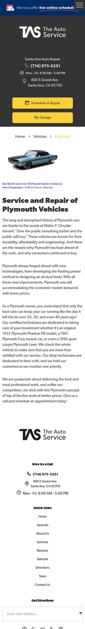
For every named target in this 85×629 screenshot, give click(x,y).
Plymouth (62, 137)
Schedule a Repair (45, 103)
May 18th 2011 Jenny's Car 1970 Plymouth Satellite (25, 184)
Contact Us (42, 584)
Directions (43, 567)
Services (42, 542)
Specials (42, 525)
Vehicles (40, 137)
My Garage (42, 117)
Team (42, 576)
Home (20, 137)
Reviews (42, 550)
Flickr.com (48, 187)
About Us (42, 533)
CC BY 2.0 (29, 187)
